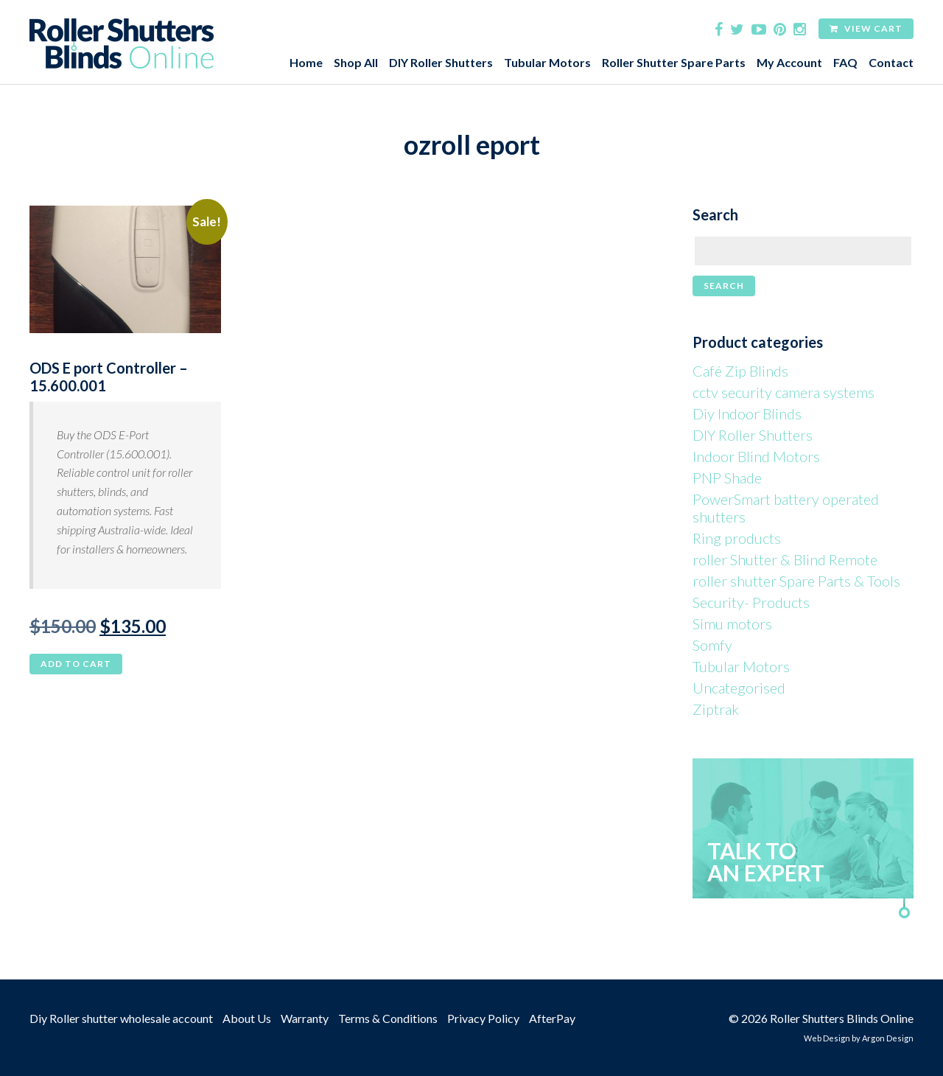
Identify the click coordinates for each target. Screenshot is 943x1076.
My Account (789, 62)
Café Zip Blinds (740, 371)
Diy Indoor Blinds (747, 413)
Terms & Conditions (388, 1018)
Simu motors (732, 623)
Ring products (737, 538)
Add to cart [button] (76, 663)
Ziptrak (716, 709)
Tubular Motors (547, 62)
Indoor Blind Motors (756, 456)
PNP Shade (727, 477)
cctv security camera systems (783, 392)
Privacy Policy (483, 1018)
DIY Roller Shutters (441, 62)
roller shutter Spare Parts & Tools (796, 581)
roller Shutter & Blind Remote (785, 559)
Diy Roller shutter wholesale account (121, 1018)
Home (306, 62)
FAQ (845, 62)
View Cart (866, 28)
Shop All (356, 62)
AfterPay (552, 1018)
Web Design (827, 1038)
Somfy (712, 645)
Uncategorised (739, 687)
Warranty (305, 1018)
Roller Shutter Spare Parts (674, 62)
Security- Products (751, 602)
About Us (246, 1018)
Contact (891, 62)
